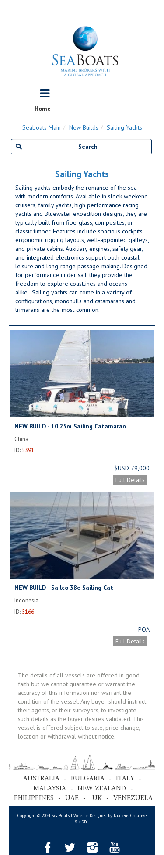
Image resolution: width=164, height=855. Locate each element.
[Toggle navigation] (45, 94)
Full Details (130, 480)
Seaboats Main (41, 127)
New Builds (83, 127)
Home (43, 109)
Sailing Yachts (124, 127)
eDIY (83, 821)
